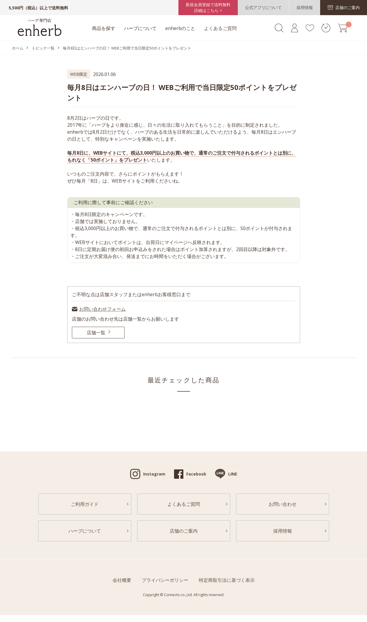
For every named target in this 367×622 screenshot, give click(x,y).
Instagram (154, 474)
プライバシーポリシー (165, 580)
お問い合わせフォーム (102, 309)
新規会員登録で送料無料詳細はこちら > (208, 7)
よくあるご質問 (220, 28)
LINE (232, 474)
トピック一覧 (43, 48)
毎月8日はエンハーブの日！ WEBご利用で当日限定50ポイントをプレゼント (127, 48)
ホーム (17, 48)
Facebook (196, 474)
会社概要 (122, 580)
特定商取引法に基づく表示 (227, 580)
